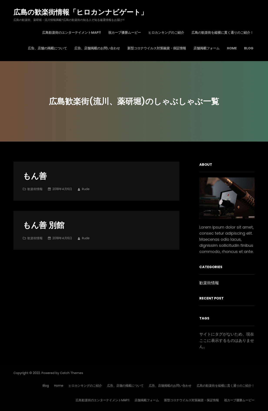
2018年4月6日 (62, 189)
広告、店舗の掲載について (125, 385)
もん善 (35, 176)
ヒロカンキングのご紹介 (85, 385)
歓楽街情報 (35, 189)
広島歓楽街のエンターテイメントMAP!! (102, 400)
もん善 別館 (43, 225)
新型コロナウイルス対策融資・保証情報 (191, 400)
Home (58, 385)
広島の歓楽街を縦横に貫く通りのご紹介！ (226, 385)
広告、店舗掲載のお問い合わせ (170, 385)
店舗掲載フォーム (147, 400)
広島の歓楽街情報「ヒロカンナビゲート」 (80, 12)
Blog (46, 385)
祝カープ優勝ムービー (239, 400)
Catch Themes (71, 373)
